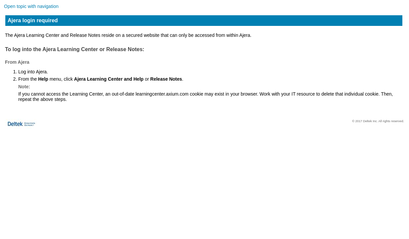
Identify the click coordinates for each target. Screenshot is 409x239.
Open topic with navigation (31, 6)
